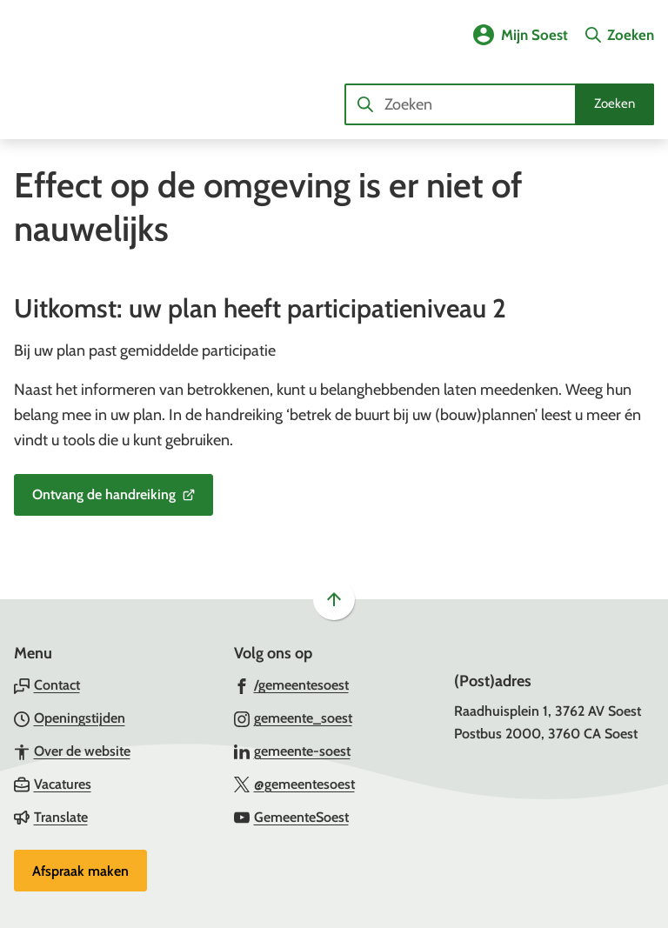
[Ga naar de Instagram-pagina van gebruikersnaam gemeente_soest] (293, 717)
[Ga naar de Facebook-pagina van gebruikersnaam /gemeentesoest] (291, 684)
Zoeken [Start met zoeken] (614, 103)
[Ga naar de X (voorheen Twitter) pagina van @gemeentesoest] (294, 783)
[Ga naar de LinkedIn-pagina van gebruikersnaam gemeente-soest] (292, 750)
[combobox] (499, 104)
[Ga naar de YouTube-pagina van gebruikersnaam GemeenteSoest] (291, 816)
